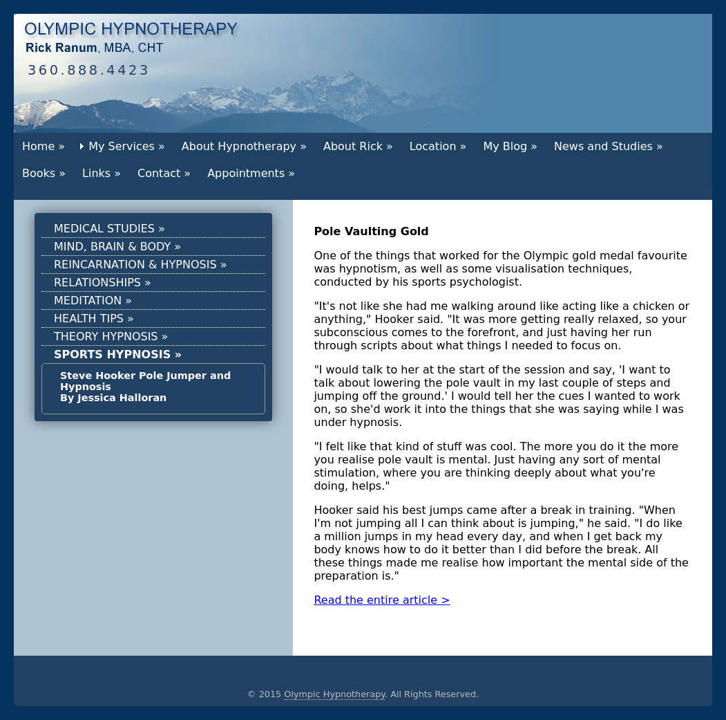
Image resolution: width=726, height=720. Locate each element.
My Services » (126, 146)
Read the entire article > (382, 600)
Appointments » (251, 173)
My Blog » (510, 146)
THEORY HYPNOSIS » (111, 336)
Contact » (164, 173)
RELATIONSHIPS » (102, 282)
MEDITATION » (93, 300)
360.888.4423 (89, 70)
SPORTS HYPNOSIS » (118, 354)
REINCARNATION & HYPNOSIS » (140, 264)
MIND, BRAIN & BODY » (117, 246)
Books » (44, 173)
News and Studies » (608, 146)
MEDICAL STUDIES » (109, 228)
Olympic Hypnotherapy (334, 694)
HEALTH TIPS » (94, 318)
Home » (43, 146)
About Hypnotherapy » (244, 146)
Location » (438, 146)
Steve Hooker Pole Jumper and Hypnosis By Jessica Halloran (145, 386)
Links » (101, 173)
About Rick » (358, 146)
